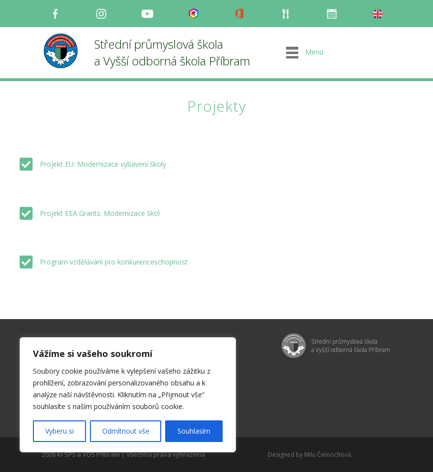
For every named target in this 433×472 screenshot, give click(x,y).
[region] (128, 394)
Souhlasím (193, 431)
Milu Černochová (327, 454)
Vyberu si (59, 431)
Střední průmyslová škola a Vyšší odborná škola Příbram (172, 52)
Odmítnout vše (125, 431)
